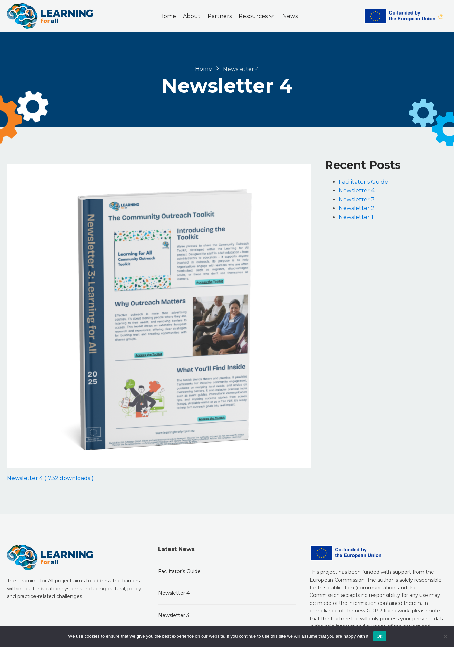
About (192, 16)
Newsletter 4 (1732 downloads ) (50, 478)
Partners (219, 16)
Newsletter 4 (357, 190)
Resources (257, 16)
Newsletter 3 (357, 199)
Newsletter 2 (357, 208)
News (290, 16)
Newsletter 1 (356, 217)
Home (167, 16)
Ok (380, 636)
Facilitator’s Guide (363, 182)
